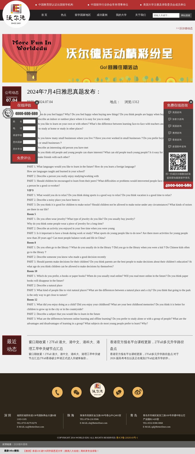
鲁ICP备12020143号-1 (127, 437)
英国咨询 (176, 126)
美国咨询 (176, 112)
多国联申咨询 (179, 146)
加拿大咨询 (178, 119)
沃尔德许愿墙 (20, 444)
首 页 (44, 14)
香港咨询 (176, 139)
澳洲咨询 (176, 133)
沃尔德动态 (186, 28)
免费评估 (24, 158)
